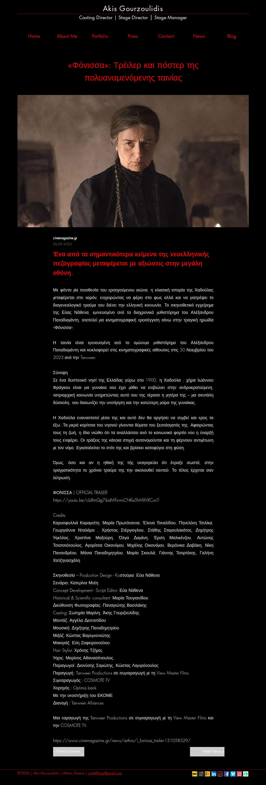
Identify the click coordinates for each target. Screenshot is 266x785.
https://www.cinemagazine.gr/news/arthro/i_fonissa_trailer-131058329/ (122, 740)
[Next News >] (207, 751)
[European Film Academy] (201, 773)
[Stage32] (239, 773)
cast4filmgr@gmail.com (105, 773)
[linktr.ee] (245, 773)
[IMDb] (194, 773)
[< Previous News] (68, 751)
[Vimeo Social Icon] (233, 773)
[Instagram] (220, 773)
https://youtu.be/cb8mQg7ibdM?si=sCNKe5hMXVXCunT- (106, 500)
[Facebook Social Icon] (226, 773)
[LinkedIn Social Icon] (213, 773)
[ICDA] (207, 773)
